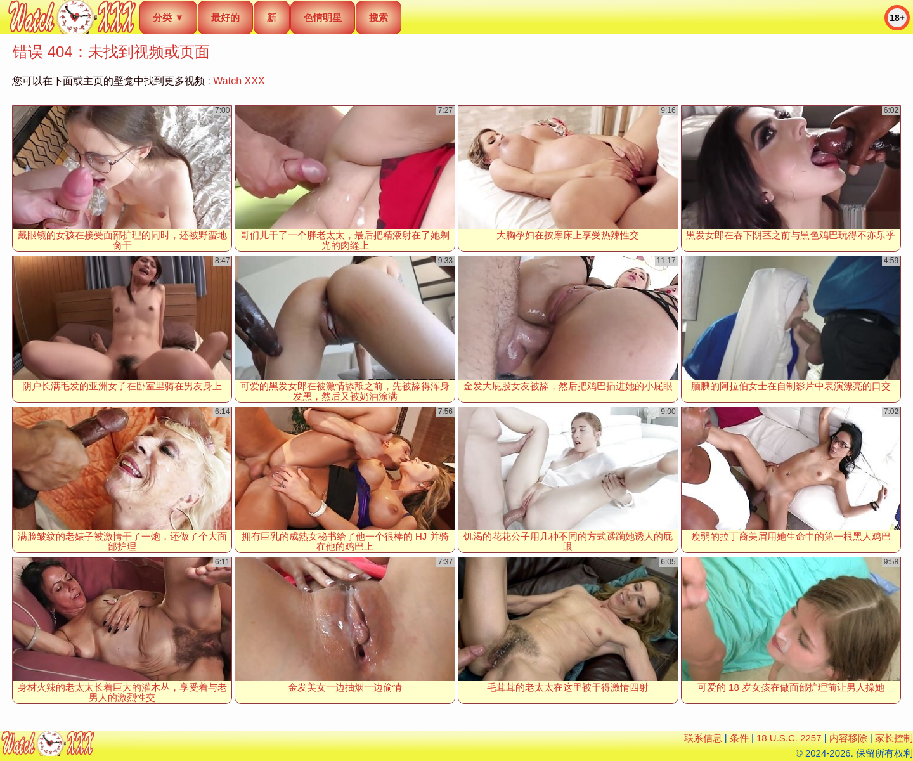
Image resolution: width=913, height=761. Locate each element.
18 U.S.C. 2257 (789, 737)
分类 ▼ (168, 17)
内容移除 (848, 737)
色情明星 (323, 17)
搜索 (378, 17)
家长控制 (894, 737)
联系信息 (703, 737)
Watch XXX (238, 80)
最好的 (225, 17)
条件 (739, 737)
